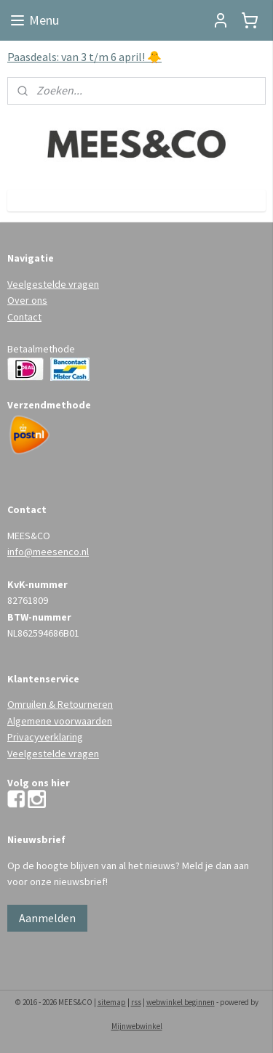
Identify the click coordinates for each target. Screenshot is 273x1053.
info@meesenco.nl (48, 551)
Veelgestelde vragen (53, 284)
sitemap (112, 1002)
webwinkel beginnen (180, 1002)
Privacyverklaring (45, 736)
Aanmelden (47, 918)
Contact (24, 316)
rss (136, 1002)
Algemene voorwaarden (59, 720)
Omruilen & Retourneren (60, 704)
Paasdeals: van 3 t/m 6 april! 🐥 (84, 56)
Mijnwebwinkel (136, 1026)
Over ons (27, 300)
